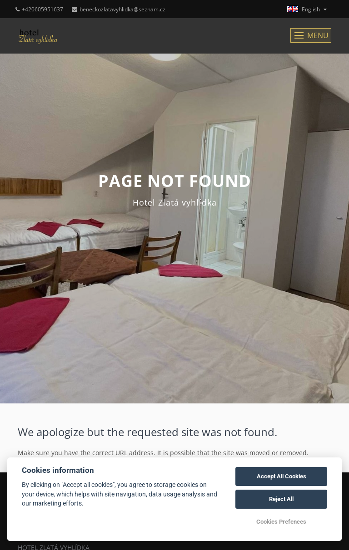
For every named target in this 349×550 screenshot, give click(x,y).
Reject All (281, 499)
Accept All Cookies (281, 476)
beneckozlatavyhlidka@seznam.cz (118, 9)
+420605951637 (39, 9)
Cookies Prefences (281, 521)
